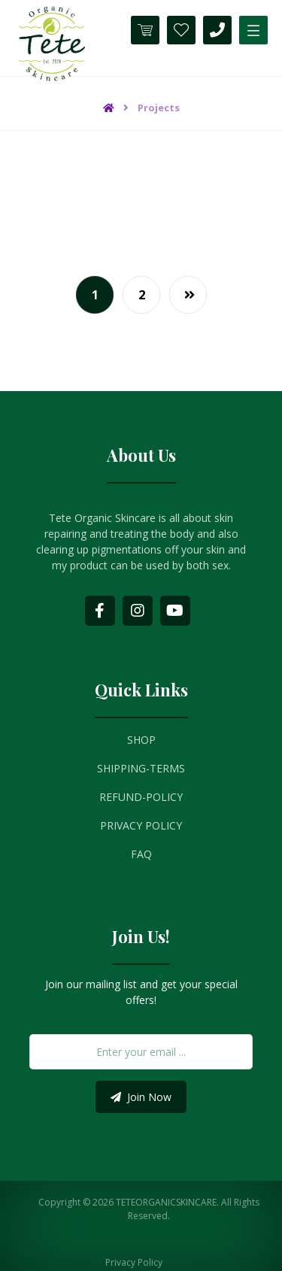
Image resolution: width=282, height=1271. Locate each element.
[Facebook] (100, 611)
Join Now (141, 1097)
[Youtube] (175, 611)
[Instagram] (138, 611)
